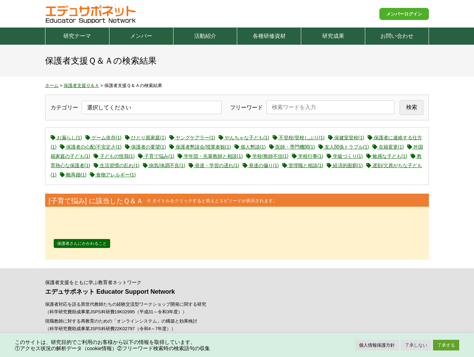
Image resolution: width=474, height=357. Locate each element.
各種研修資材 (269, 36)
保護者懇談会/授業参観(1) (200, 147)
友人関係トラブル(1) (343, 147)
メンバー (141, 36)
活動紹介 (205, 36)
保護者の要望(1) (145, 147)
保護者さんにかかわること (82, 243)
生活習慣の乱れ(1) (116, 165)
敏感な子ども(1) (386, 156)
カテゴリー (64, 107)
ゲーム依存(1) (103, 137)
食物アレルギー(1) (113, 174)
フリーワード (246, 107)
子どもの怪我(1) (114, 156)
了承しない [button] (416, 345)
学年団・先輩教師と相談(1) (210, 156)
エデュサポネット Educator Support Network (91, 14)
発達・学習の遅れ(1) (214, 165)
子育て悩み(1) (156, 156)
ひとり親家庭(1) (145, 137)
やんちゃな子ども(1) (244, 137)
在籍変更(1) (388, 147)
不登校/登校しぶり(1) (299, 137)
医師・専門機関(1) (292, 147)
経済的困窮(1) (345, 165)
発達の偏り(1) (261, 165)
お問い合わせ (396, 36)
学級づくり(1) (345, 156)
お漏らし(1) (66, 137)
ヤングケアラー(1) (192, 137)
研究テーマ (77, 36)
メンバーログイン (404, 14)
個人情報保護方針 (377, 345)
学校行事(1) (307, 156)
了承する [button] (446, 345)
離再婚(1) (73, 174)
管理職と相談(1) (302, 165)
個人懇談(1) (250, 147)
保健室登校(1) (346, 137)
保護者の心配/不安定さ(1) (91, 147)
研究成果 (333, 36)
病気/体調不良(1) (164, 165)
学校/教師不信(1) (267, 156)
